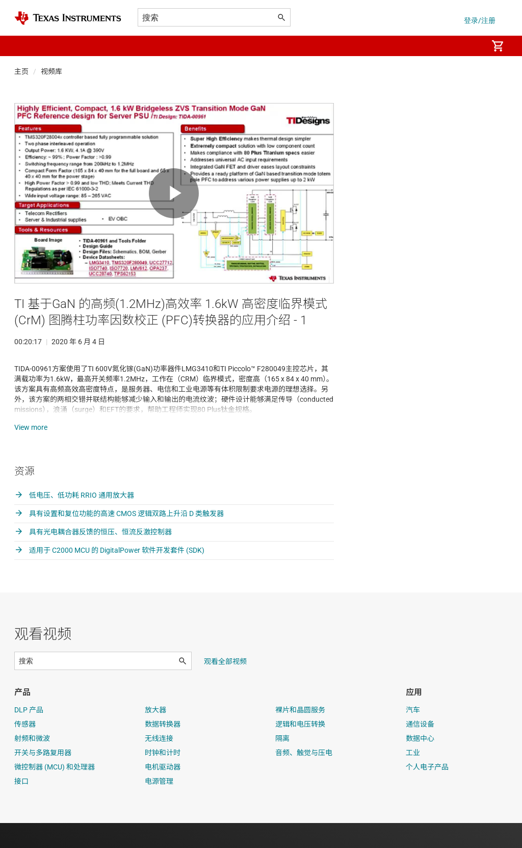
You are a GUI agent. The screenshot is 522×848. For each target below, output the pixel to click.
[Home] (67, 18)
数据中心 (420, 763)
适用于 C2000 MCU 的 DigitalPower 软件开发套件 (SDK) (109, 575)
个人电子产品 (427, 792)
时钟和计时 (162, 778)
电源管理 (159, 806)
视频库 (51, 71)
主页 (21, 71)
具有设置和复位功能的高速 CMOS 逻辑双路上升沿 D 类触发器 (119, 538)
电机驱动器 (162, 792)
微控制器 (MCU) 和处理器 (54, 792)
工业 (413, 778)
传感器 (25, 749)
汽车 (413, 735)
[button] (24, 46)
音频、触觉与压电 (303, 778)
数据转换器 (162, 749)
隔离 (282, 763)
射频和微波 (32, 763)
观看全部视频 (225, 686)
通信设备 (420, 749)
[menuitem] (469, 46)
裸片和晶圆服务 (300, 735)
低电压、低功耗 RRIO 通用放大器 (74, 520)
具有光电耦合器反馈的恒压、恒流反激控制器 (93, 557)
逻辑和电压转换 (300, 749)
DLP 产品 (28, 735)
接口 (21, 806)
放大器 (155, 735)
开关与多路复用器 (42, 778)
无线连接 (159, 763)
